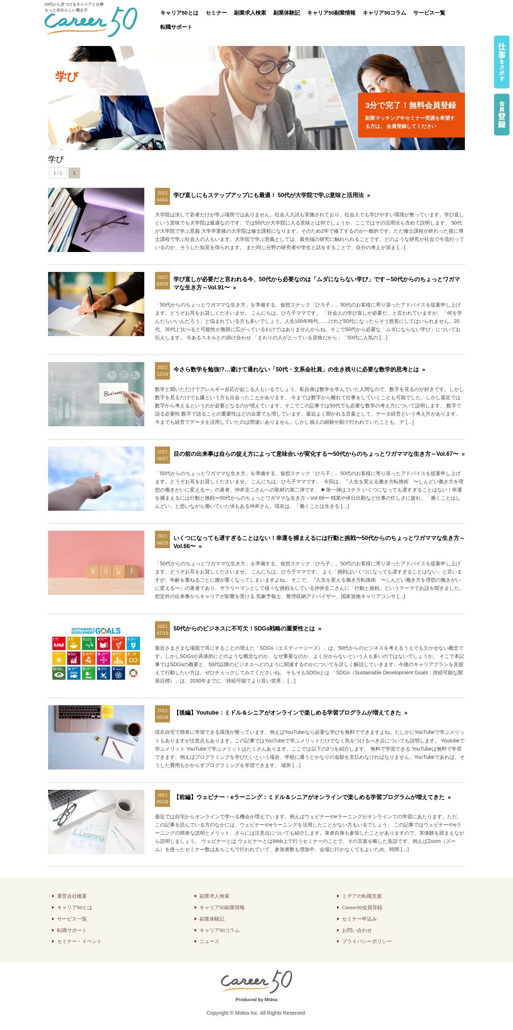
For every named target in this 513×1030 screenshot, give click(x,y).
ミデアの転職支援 (362, 896)
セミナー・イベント (79, 941)
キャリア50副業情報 (331, 13)
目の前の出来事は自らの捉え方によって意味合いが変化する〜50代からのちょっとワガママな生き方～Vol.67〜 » (319, 454)
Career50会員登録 (362, 907)
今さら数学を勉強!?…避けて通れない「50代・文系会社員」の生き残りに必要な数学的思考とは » (299, 369)
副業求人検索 (250, 13)
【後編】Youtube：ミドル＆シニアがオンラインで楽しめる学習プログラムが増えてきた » (290, 713)
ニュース (209, 941)
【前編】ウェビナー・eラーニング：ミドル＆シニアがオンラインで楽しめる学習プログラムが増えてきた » (312, 797)
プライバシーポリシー (367, 941)
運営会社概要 (72, 896)
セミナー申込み (359, 919)
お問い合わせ (357, 930)
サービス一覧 (429, 13)
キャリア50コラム (384, 13)
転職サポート (176, 27)
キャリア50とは (179, 13)
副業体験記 (286, 13)
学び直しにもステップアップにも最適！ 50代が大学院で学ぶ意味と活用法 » (271, 195)
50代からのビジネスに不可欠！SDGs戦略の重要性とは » (247, 628)
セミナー (216, 13)
